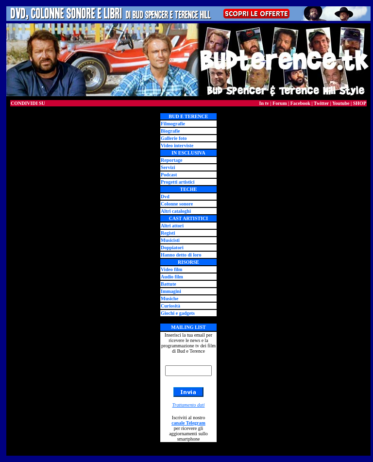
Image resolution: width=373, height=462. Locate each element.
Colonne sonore (177, 203)
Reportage (171, 160)
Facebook (300, 103)
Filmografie (173, 123)
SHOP (359, 103)
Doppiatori (172, 247)
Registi (168, 233)
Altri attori (172, 225)
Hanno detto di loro (181, 254)
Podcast (169, 174)
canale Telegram (188, 423)
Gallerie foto (174, 138)
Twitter (321, 103)
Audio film (172, 276)
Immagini (171, 291)
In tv (264, 103)
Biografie (170, 131)
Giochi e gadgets (178, 313)
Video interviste (177, 145)
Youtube (341, 103)
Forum (279, 103)
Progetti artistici (178, 182)
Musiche (169, 298)
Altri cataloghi (176, 211)
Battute (168, 284)
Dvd (165, 196)
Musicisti (170, 240)
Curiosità (170, 305)
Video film (171, 269)
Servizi (168, 167)
